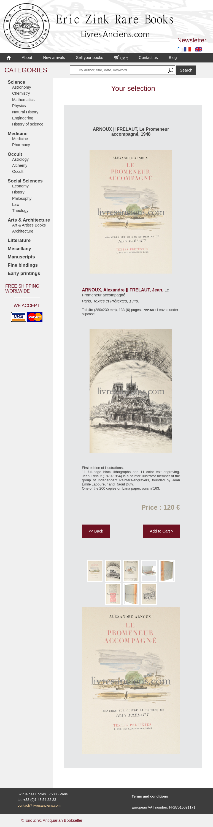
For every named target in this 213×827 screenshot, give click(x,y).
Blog (173, 57)
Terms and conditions (150, 796)
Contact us (148, 57)
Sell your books (89, 57)
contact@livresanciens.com (39, 805)
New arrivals (54, 57)
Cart (121, 58)
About (27, 57)
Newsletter (191, 40)
